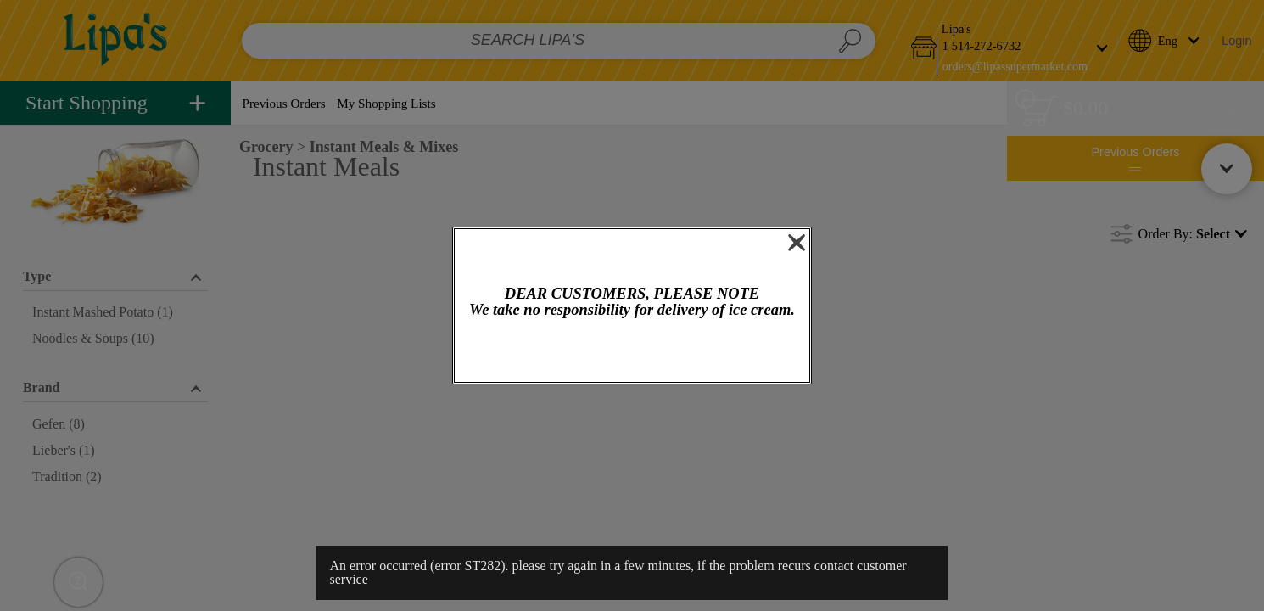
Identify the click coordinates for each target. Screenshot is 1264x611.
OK (632, 352)
